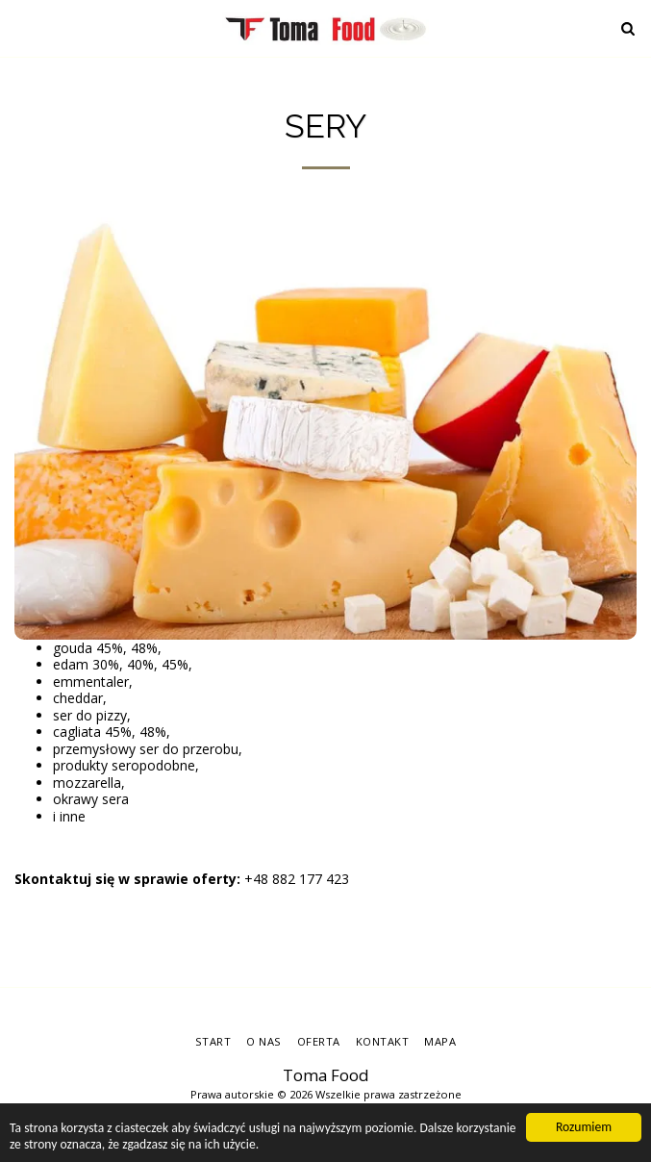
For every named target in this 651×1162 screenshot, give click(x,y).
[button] (21, 27)
